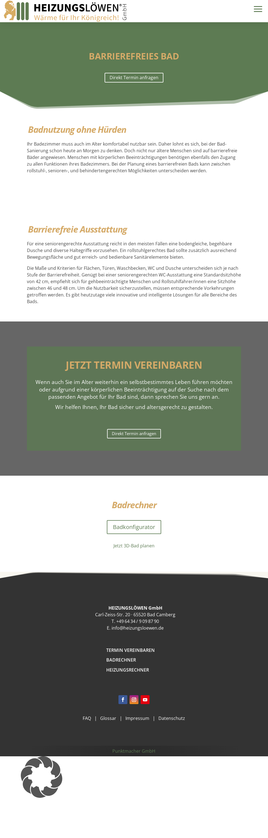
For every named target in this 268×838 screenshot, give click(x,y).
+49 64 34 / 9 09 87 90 (137, 621)
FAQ (87, 718)
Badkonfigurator (134, 527)
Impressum (137, 718)
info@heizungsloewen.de (138, 628)
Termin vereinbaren (130, 650)
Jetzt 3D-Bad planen (134, 546)
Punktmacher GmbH (133, 751)
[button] (134, 777)
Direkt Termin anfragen (134, 77)
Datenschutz (171, 718)
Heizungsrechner (127, 670)
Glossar (108, 718)
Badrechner (121, 660)
